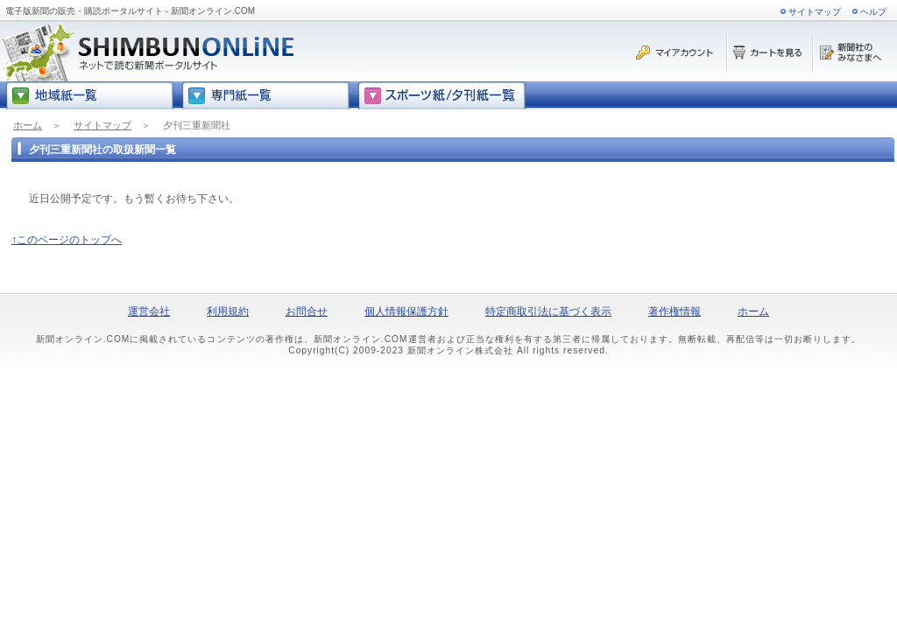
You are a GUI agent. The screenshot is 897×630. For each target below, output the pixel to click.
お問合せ (307, 311)
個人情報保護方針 (406, 311)
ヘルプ (873, 12)
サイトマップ (814, 12)
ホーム (27, 125)
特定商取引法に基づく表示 (548, 311)
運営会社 (149, 311)
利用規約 (228, 311)
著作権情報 (674, 311)
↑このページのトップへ (66, 240)
